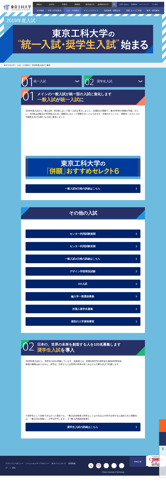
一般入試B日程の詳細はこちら (83, 189)
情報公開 (138, 483)
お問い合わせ (124, 2)
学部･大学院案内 (53, 9)
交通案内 (135, 2)
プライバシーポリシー (14, 481)
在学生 (50, 3)
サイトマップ (145, 2)
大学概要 (38, 9)
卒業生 (63, 3)
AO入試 (83, 293)
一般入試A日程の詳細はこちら (83, 265)
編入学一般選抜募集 (83, 308)
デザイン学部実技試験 (83, 279)
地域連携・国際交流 (112, 9)
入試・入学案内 (71, 9)
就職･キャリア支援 (135, 9)
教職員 (77, 3)
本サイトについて (59, 481)
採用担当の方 (103, 3)
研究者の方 (90, 3)
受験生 (37, 3)
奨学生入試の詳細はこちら (83, 443)
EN (158, 2)
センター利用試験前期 (83, 251)
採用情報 (72, 481)
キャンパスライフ (91, 9)
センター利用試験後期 (83, 236)
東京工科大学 (9, 65)
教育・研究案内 (154, 9)
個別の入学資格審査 (83, 336)
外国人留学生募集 (83, 322)
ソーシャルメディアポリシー (37, 481)
